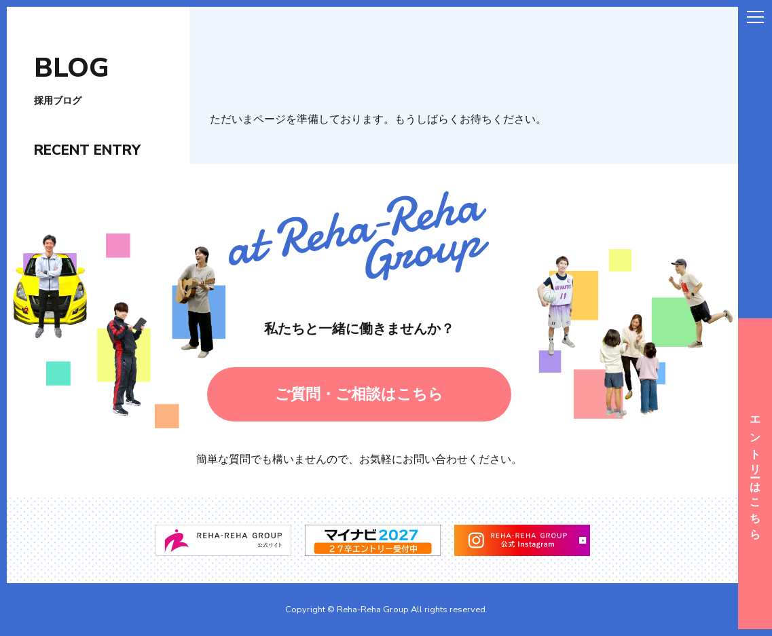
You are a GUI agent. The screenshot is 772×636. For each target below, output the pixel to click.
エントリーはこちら (755, 473)
